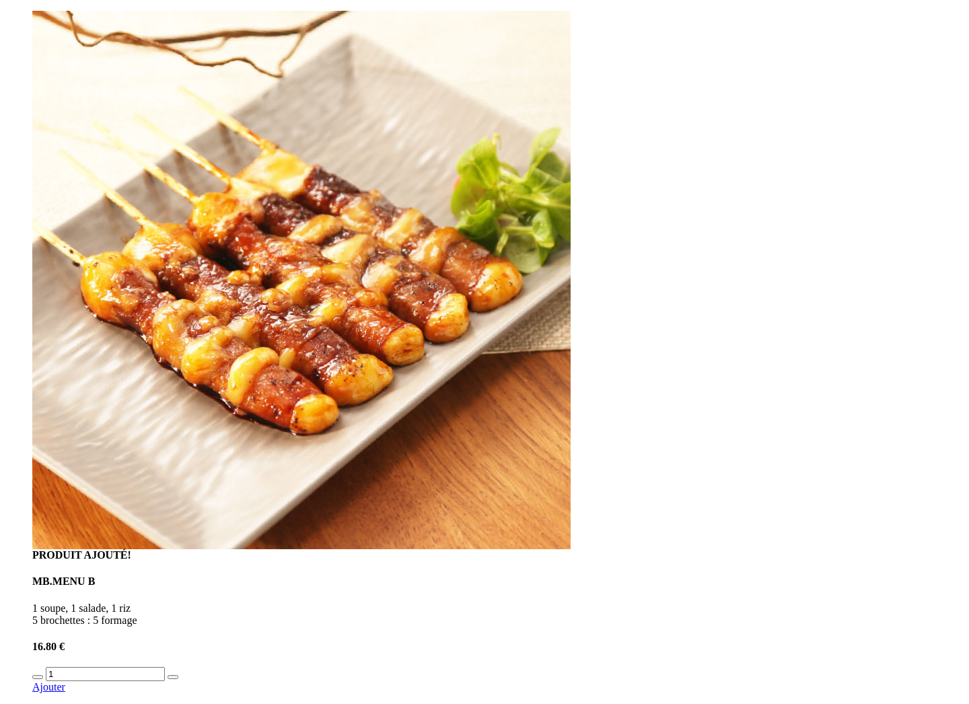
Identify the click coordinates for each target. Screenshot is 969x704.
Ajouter (48, 687)
